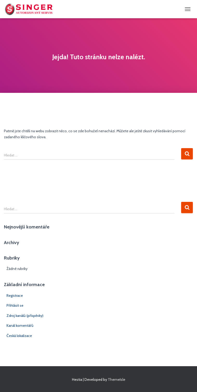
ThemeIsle (116, 379)
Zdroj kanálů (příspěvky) (24, 315)
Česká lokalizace (19, 335)
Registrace (14, 295)
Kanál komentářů (20, 325)
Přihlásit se (14, 305)
